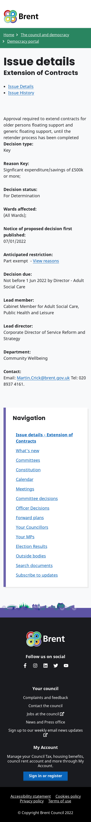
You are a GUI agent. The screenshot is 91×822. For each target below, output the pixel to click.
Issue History (21, 92)
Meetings (25, 489)
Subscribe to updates (37, 575)
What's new (27, 450)
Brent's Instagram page (35, 665)
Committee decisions (37, 498)
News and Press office (45, 722)
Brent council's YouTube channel (66, 665)
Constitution (28, 470)
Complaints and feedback (45, 697)
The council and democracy (45, 34)
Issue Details (21, 86)
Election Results (31, 546)
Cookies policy (68, 796)
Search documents (34, 565)
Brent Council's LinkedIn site (45, 665)
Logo (21, 17)
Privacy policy (32, 801)
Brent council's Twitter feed (55, 665)
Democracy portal (23, 41)
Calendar (24, 479)
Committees (28, 460)
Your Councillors (32, 527)
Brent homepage (45, 638)
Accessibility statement (30, 796)
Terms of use (59, 801)
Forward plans (30, 517)
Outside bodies (31, 556)
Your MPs (25, 537)
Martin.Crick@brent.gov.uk (43, 378)
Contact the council (45, 705)
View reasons (46, 261)
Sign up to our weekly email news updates (45, 732)
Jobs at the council (45, 714)
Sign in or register (45, 775)
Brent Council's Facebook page (25, 665)
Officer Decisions (32, 508)
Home (9, 34)
